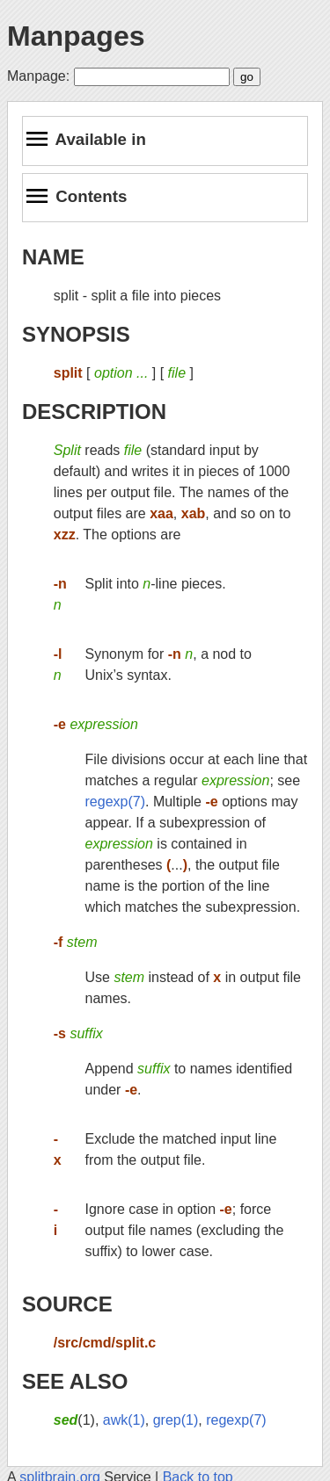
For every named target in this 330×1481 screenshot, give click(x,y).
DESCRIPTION (94, 411)
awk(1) (124, 1419)
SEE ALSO (75, 1381)
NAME (53, 257)
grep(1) (176, 1419)
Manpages (75, 36)
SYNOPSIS (76, 334)
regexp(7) (115, 801)
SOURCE (67, 1304)
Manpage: (38, 76)
